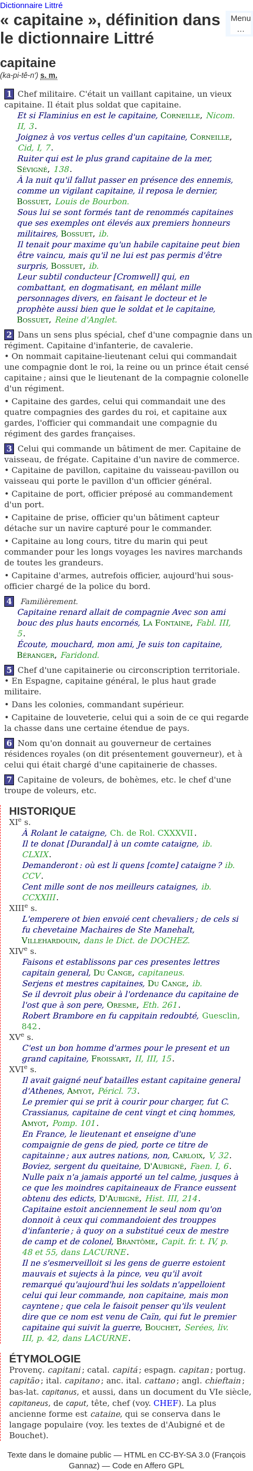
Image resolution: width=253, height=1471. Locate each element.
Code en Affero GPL (148, 1465)
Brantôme (136, 1241)
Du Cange (112, 973)
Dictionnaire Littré (31, 5)
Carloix (187, 1155)
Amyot (79, 1091)
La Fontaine (166, 623)
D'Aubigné (164, 1166)
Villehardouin (49, 940)
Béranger (35, 655)
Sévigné (32, 169)
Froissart (110, 1059)
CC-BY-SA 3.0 (184, 1454)
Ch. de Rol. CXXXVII (151, 833)
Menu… (240, 23)
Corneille (180, 115)
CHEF (166, 1403)
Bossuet (33, 201)
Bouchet (162, 1327)
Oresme (121, 1005)
